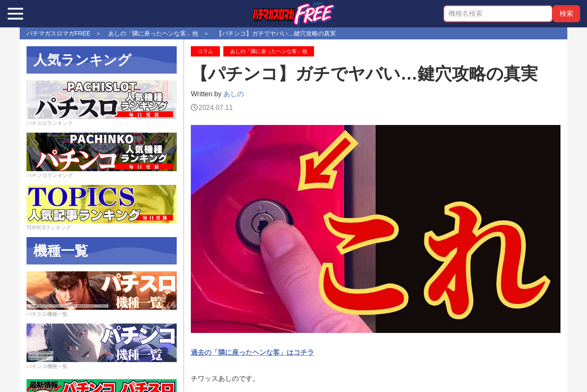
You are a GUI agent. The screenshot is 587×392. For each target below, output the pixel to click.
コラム (205, 51)
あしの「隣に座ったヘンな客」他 (268, 51)
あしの (233, 94)
